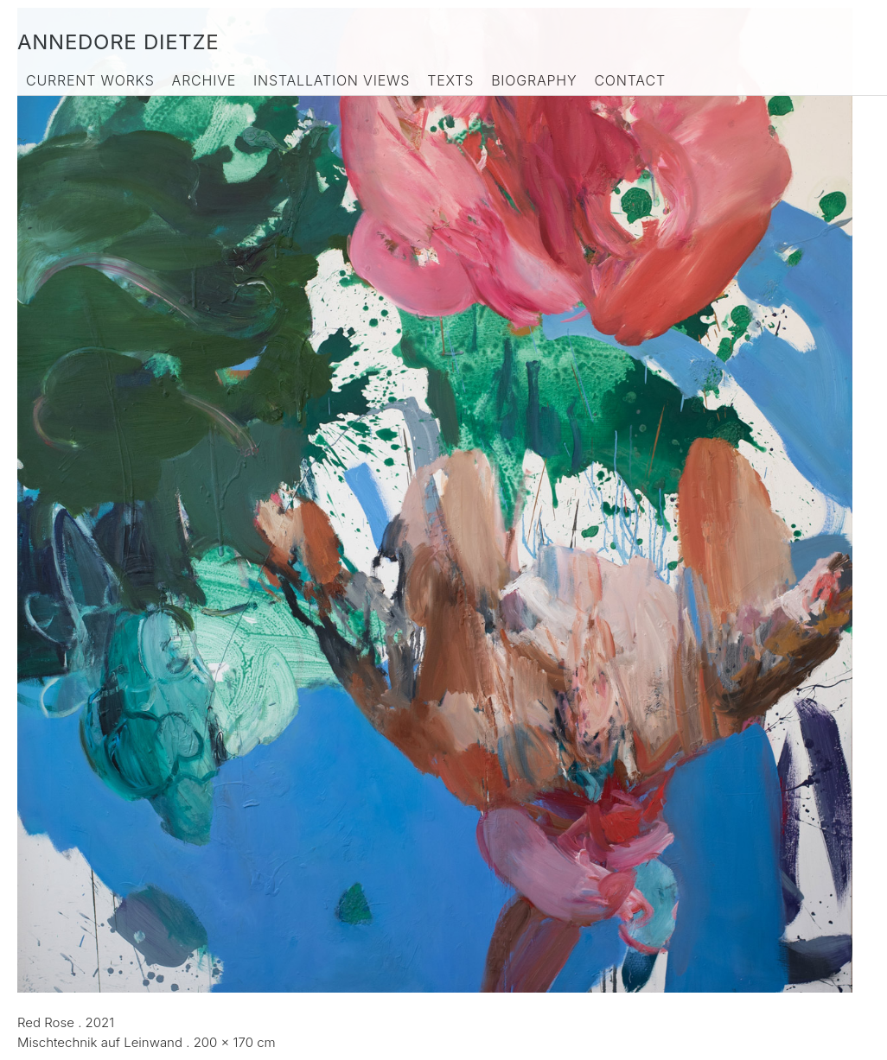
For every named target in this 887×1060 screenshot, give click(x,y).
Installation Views (331, 80)
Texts (450, 80)
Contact (629, 80)
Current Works (90, 80)
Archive (204, 80)
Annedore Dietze (118, 41)
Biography (534, 80)
